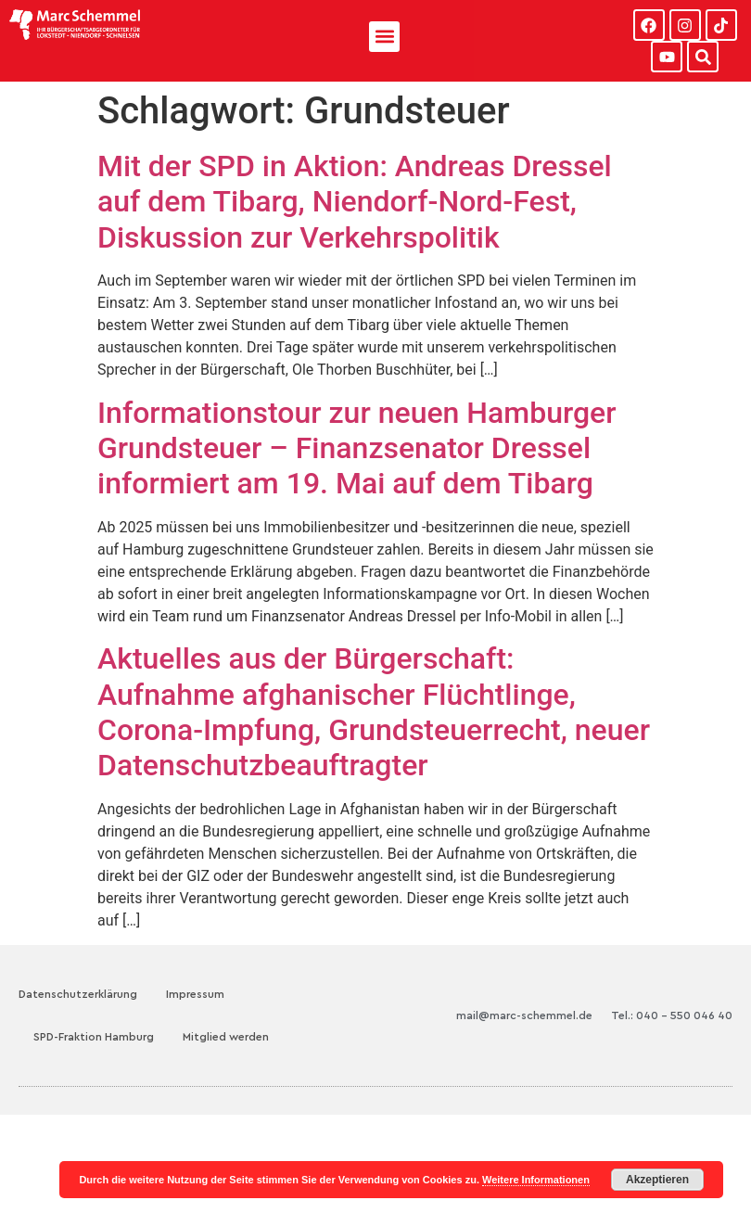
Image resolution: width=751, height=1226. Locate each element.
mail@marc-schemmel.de (524, 1015)
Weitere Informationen (536, 1179)
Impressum (195, 994)
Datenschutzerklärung (78, 994)
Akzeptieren (657, 1179)
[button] (384, 36)
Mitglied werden (226, 1036)
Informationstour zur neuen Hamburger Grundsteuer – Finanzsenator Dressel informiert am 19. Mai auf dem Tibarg (357, 448)
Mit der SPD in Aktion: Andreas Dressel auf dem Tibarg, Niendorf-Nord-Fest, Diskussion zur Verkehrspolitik (354, 201)
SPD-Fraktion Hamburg (93, 1036)
